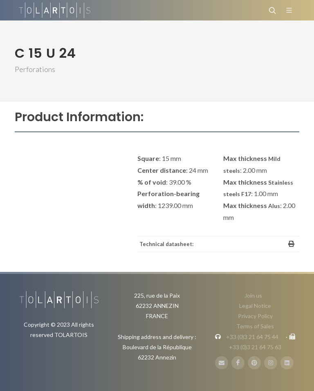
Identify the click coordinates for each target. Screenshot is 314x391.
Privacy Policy (255, 315)
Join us (253, 295)
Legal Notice (255, 305)
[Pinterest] (254, 362)
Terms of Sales (255, 326)
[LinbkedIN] (287, 362)
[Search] (271, 10)
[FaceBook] (237, 362)
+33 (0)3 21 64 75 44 (252, 336)
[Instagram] (270, 362)
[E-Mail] (221, 362)
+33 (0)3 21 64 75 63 (255, 347)
